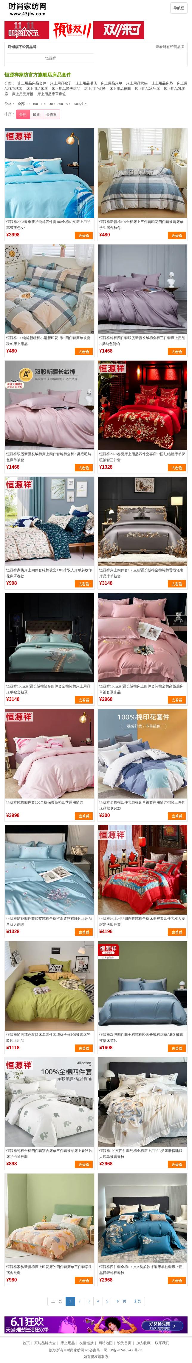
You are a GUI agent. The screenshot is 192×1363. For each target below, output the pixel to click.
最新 (36, 115)
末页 (137, 1301)
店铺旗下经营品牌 (22, 47)
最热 (23, 115)
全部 (21, 104)
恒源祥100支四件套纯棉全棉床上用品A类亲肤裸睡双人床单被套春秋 (140, 1154)
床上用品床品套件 (32, 83)
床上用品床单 (111, 83)
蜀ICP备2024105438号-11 (123, 1350)
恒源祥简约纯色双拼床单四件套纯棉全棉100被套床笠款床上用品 (48, 1038)
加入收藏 (143, 1343)
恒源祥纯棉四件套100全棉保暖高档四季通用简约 (44, 802)
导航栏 (179, 8)
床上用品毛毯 (86, 83)
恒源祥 (50, 58)
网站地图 (105, 1343)
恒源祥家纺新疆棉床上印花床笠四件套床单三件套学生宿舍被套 (49, 1270)
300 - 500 (64, 104)
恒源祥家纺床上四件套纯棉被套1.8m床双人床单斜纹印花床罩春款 (49, 573)
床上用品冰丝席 (147, 89)
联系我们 (162, 1343)
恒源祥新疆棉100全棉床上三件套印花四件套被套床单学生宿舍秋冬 (141, 225)
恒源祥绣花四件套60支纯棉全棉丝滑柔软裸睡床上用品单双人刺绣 (49, 921)
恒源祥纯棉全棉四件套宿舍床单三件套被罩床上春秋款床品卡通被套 (49, 1154)
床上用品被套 (120, 89)
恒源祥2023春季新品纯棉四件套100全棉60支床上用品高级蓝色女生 (48, 225)
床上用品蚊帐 (95, 89)
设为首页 (124, 1343)
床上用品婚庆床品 (66, 89)
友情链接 (86, 1343)
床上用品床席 (37, 89)
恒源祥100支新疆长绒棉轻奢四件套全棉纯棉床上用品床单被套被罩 (48, 689)
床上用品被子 (61, 83)
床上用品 (68, 1343)
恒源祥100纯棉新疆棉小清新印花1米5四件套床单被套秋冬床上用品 (48, 341)
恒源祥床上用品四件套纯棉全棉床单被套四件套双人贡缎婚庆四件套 (142, 921)
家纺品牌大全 (45, 1343)
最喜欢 (51, 115)
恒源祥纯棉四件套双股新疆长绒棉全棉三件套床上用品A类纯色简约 (142, 341)
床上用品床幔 (22, 94)
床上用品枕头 (137, 83)
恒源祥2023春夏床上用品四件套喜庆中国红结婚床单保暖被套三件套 (142, 457)
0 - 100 (33, 104)
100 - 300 (48, 104)
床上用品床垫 (162, 83)
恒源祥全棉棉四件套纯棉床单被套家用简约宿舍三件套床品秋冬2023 (142, 805)
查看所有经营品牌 (170, 47)
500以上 (80, 104)
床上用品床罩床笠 (51, 94)
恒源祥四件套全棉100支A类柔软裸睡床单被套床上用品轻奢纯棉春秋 (140, 1270)
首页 (26, 1343)
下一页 (121, 1301)
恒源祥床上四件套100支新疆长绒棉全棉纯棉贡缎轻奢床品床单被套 (141, 573)
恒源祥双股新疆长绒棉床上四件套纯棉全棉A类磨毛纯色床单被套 (48, 457)
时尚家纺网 (75, 1350)
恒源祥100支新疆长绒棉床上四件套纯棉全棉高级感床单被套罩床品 (141, 689)
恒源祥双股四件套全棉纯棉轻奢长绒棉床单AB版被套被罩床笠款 (141, 1038)
